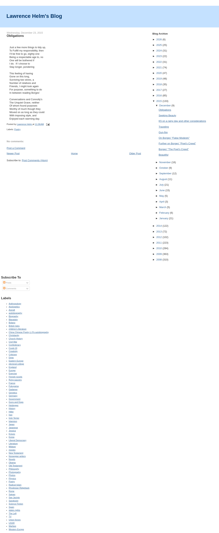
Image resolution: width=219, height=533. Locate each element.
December (165, 105)
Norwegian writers (17, 456)
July (161, 184)
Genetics (13, 393)
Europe (12, 370)
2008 (159, 259)
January (164, 218)
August (163, 179)
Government (15, 399)
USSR (12, 523)
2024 (159, 50)
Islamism (13, 421)
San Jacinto (14, 497)
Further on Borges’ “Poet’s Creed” (177, 143)
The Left (13, 513)
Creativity (13, 351)
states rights (14, 510)
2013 (159, 231)
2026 (159, 39)
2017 (159, 89)
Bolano (12, 322)
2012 (159, 237)
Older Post (135, 153)
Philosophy (14, 469)
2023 (159, 56)
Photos (12, 475)
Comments (9, 288)
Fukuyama (14, 386)
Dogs (11, 357)
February (164, 212)
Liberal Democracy (17, 440)
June (162, 190)
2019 (159, 78)
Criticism (13, 354)
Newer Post (13, 153)
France (12, 383)
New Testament (16, 453)
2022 (159, 61)
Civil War (13, 342)
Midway (12, 446)
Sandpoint (13, 501)
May (162, 195)
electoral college (16, 364)
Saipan (12, 494)
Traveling (164, 126)
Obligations (165, 109)
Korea (11, 437)
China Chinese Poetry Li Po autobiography (29, 332)
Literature (13, 443)
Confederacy (15, 345)
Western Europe (16, 529)
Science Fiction (16, 504)
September (165, 173)
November (165, 162)
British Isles (14, 326)
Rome (11, 491)
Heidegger (14, 405)
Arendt (12, 310)
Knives (12, 434)
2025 (159, 45)
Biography (13, 316)
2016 (159, 95)
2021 (159, 67)
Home (74, 153)
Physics (12, 478)
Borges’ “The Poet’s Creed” (174, 149)
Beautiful (163, 154)
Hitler (11, 412)
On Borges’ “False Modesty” (174, 137)
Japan (12, 424)
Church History (16, 338)
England (13, 367)
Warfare (12, 526)
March (163, 207)
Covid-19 (13, 348)
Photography (15, 472)
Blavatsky (13, 319)
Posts (7, 283)
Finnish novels (15, 377)
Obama (12, 462)
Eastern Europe (16, 361)
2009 (159, 254)
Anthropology (15, 303)
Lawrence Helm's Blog (34, 16)
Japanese (13, 427)
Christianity (14, 335)
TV (10, 516)
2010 (159, 248)
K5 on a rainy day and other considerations (182, 121)
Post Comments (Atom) (35, 160)
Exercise (13, 373)
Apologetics (14, 307)
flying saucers (15, 380)
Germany (13, 396)
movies (12, 450)
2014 (159, 225)
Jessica (12, 431)
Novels (12, 459)
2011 (159, 242)
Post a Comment (16, 148)
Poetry (17, 129)
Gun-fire (163, 132)
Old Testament (15, 465)
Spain (11, 507)
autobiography (15, 313)
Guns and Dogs (16, 402)
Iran (10, 415)
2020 (159, 73)
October (164, 167)
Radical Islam (15, 485)
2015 (159, 101)
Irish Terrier (14, 418)
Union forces (15, 520)
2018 (159, 84)
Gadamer (13, 389)
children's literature (17, 329)
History (12, 408)
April (162, 201)
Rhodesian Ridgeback (19, 488)
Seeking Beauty (167, 115)
